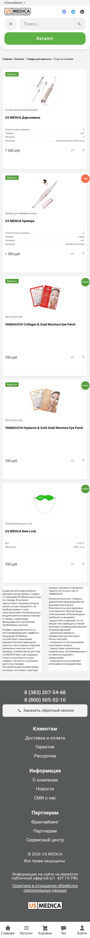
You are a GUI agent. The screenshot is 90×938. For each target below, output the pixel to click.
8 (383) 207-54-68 (45, 693)
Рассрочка (45, 756)
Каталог (45, 39)
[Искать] (79, 25)
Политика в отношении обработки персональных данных (45, 888)
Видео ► (12, 75)
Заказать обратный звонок (45, 711)
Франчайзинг (45, 822)
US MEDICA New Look (20, 532)
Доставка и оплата (45, 738)
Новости (45, 789)
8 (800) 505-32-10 (45, 701)
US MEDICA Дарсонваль (22, 118)
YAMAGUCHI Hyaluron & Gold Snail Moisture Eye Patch (44, 428)
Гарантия (45, 747)
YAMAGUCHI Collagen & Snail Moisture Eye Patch (40, 325)
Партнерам (45, 831)
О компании (45, 780)
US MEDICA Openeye (19, 222)
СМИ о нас (45, 798)
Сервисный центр (45, 840)
